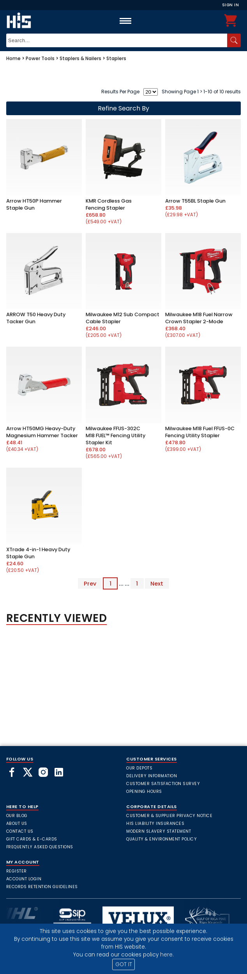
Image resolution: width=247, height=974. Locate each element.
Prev (90, 584)
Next (156, 584)
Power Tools (40, 58)
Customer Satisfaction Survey (163, 784)
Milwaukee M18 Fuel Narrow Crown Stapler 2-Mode (199, 318)
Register (16, 871)
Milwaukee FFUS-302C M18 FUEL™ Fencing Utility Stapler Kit (115, 435)
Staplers (116, 58)
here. (167, 954)
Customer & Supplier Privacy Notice (169, 816)
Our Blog (17, 816)
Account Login (24, 879)
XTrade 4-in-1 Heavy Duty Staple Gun (38, 553)
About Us (16, 823)
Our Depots (139, 768)
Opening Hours (144, 791)
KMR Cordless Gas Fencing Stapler (109, 204)
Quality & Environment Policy (161, 839)
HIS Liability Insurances (155, 823)
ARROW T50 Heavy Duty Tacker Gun (35, 318)
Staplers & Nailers (80, 58)
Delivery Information (151, 776)
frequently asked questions (39, 847)
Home (13, 58)
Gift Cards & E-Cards (31, 839)
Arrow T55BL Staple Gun (195, 201)
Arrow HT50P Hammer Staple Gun (34, 204)
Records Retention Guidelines (42, 887)
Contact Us (20, 831)
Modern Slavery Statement (158, 831)
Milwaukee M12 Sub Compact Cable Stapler (122, 318)
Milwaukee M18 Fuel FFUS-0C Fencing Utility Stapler (200, 432)
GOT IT (123, 964)
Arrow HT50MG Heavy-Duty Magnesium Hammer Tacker (42, 432)
